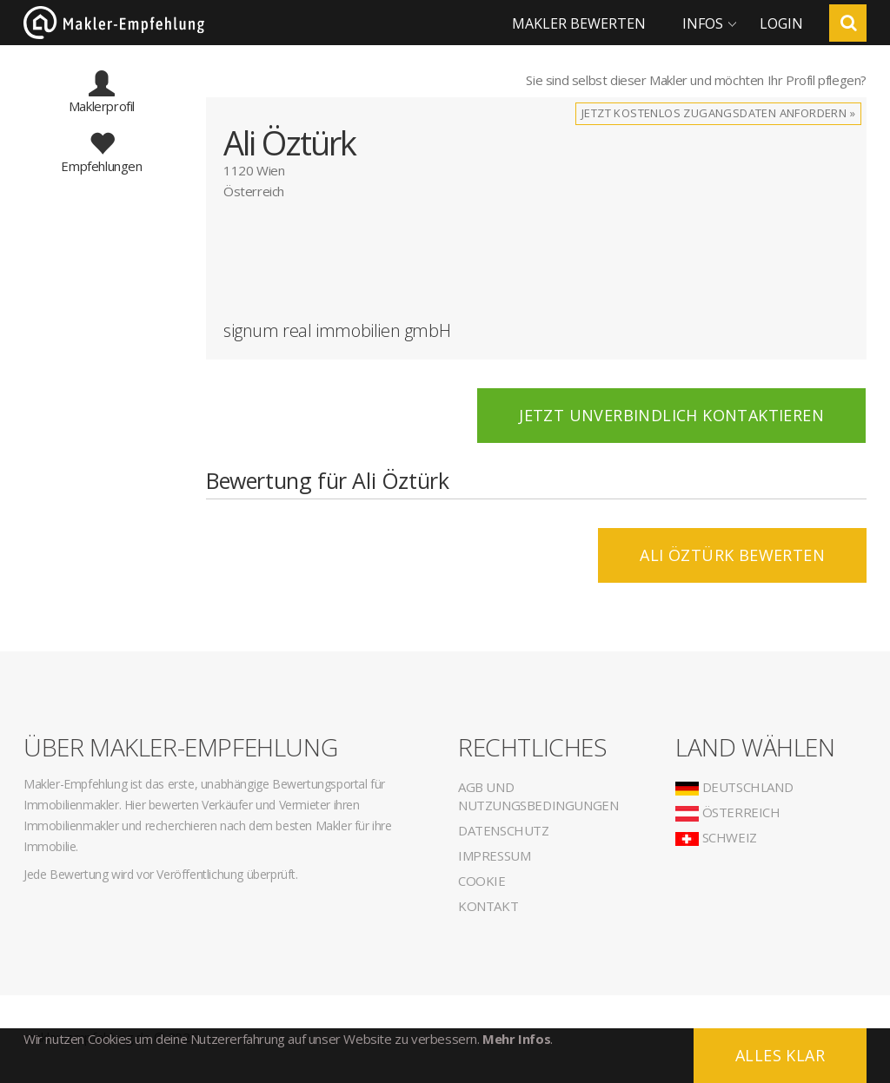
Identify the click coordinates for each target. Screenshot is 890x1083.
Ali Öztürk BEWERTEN (732, 555)
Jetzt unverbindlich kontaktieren (671, 415)
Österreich (727, 812)
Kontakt (488, 906)
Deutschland (734, 787)
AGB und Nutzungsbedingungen (538, 796)
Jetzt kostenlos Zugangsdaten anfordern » (718, 113)
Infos (702, 23)
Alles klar (780, 1055)
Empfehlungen (101, 158)
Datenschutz (503, 830)
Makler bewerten (579, 23)
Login (781, 23)
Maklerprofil (102, 98)
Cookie (482, 880)
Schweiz (716, 837)
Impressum (494, 855)
